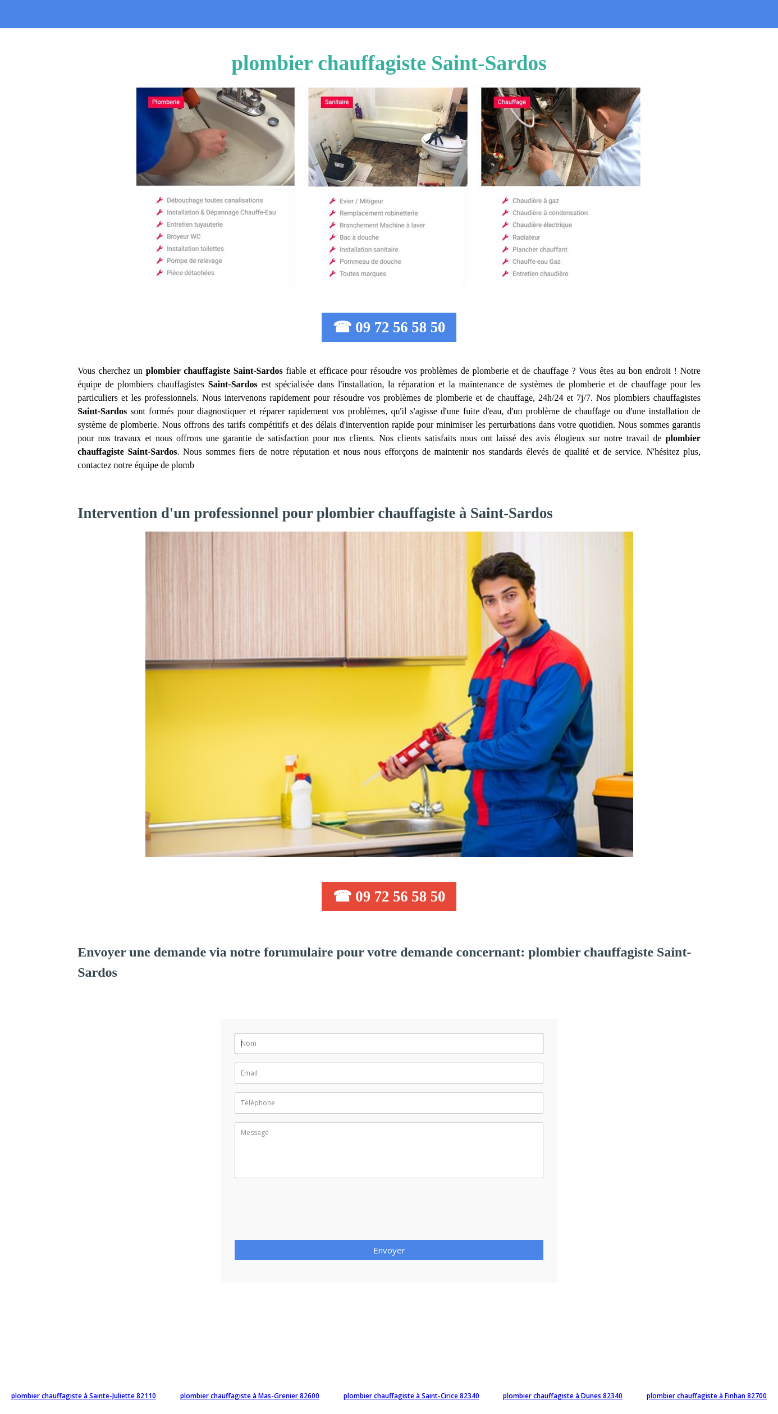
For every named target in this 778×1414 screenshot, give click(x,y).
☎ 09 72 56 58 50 (389, 327)
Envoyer (389, 1250)
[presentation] (320, 1212)
